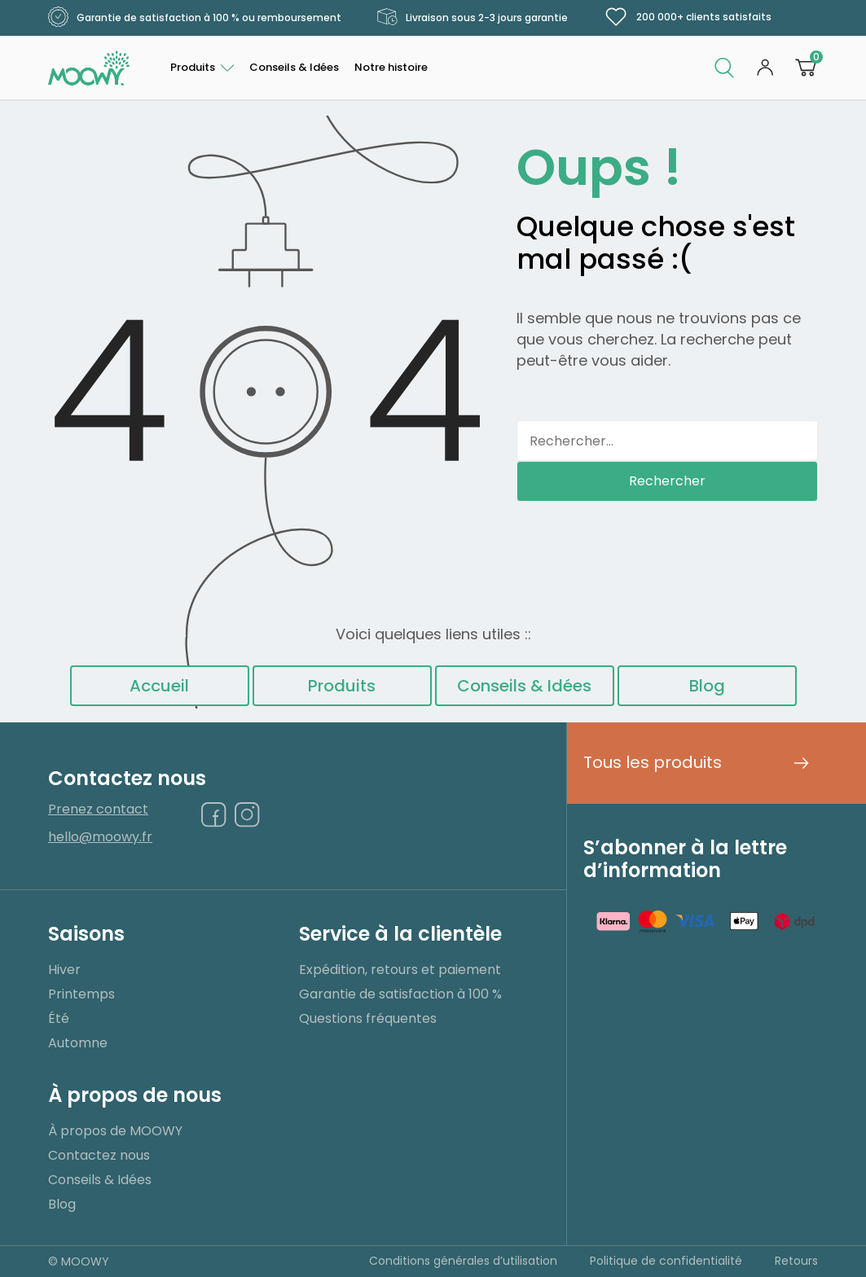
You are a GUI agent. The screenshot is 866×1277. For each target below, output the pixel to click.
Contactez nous (99, 1155)
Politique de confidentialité (666, 1261)
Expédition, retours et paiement (400, 969)
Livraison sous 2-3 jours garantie (472, 17)
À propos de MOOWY (115, 1130)
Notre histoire (391, 67)
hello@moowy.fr (100, 837)
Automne (78, 1042)
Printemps (81, 994)
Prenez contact (98, 810)
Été (58, 1018)
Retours (796, 1261)
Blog (707, 685)
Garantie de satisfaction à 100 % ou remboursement (194, 17)
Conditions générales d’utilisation (463, 1261)
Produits (192, 67)
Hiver (64, 969)
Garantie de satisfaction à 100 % (400, 994)
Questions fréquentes (368, 1018)
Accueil (159, 685)
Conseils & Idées (294, 67)
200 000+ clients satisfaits (687, 17)
